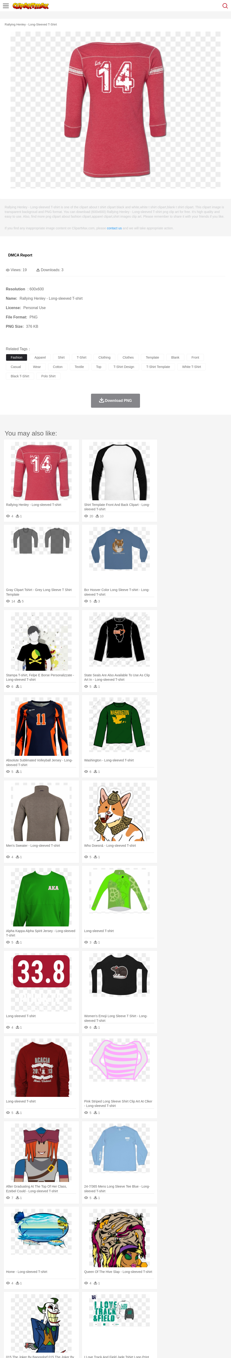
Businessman (81, 1314)
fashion (16, 357)
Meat (92, 1328)
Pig (211, 1307)
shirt (61, 357)
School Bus (119, 1321)
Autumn (34, 1300)
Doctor (97, 1314)
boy (163, 1314)
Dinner (160, 1328)
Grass (124, 1300)
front (195, 357)
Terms (21, 1348)
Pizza (171, 1328)
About (9, 1348)
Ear (106, 1314)
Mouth (184, 1314)
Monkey (189, 1307)
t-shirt (81, 357)
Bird (38, 1307)
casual (16, 367)
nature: (10, 1300)
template (152, 357)
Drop (218, 1300)
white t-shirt (191, 367)
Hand (215, 1314)
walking (126, 1314)
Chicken (71, 1307)
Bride (42, 1314)
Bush (198, 1300)
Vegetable (134, 1328)
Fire (90, 1300)
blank (175, 357)
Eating (182, 1328)
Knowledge (145, 1321)
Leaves (47, 1300)
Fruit (83, 1328)
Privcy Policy (37, 1348)
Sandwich (105, 1328)
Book (49, 1321)
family (53, 1314)
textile (79, 367)
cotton (58, 367)
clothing (104, 357)
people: (11, 1314)
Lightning (137, 1300)
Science (173, 1321)
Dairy (35, 1328)
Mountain (175, 1300)
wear (37, 367)
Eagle (109, 1307)
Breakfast (23, 1328)
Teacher (38, 1321)
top (99, 367)
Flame (100, 1300)
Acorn (23, 1300)
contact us (114, 228)
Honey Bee (155, 1307)
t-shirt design (123, 367)
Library (160, 1321)
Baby (33, 1314)
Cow (82, 1307)
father (173, 1314)
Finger (205, 1314)
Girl (155, 1314)
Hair (147, 1314)
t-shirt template (158, 367)
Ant (22, 1307)
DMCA (69, 1348)
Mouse (202, 1307)
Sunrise (161, 1300)
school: (11, 1321)
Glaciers (112, 1300)
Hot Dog (218, 1328)
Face (194, 1314)
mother (64, 1314)
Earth (81, 1300)
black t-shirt (20, 376)
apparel (40, 357)
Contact (55, 1348)
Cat (60, 1307)
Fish (133, 1307)
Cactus (59, 1300)
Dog (90, 1307)
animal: (11, 1307)
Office (195, 1321)
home (138, 1314)
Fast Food (70, 1328)
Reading (77, 1321)
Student (24, 1321)
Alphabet (207, 1321)
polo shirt (48, 376)
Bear (30, 1307)
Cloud (207, 1300)
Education (103, 1321)
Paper (184, 1321)
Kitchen (148, 1328)
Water (187, 1300)
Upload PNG (87, 1348)
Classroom (62, 1321)
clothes (127, 357)
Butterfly (50, 1307)
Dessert (46, 1328)
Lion (179, 1307)
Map (132, 1321)
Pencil (90, 1321)
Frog (142, 1307)
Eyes (115, 1314)
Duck (99, 1307)
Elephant (121, 1307)
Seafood (119, 1328)
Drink (58, 1328)
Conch (71, 1300)
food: (9, 1328)
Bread (192, 1328)
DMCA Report (20, 255)
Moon (149, 1300)
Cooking (205, 1328)
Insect (169, 1307)
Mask (23, 1314)
